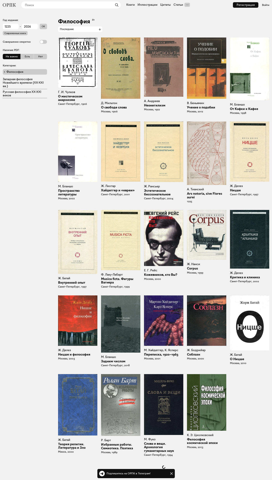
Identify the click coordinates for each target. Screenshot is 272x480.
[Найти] (116, 5)
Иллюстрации (147, 4)
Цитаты (165, 4)
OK (43, 26)
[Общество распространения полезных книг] (9, 5)
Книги (130, 4)
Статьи (178, 4)
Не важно (12, 56)
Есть (27, 56)
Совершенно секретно (25, 42)
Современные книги (15, 33)
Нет (40, 56)
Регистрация (246, 5)
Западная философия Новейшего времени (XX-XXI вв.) (23, 82)
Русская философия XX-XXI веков (22, 93)
